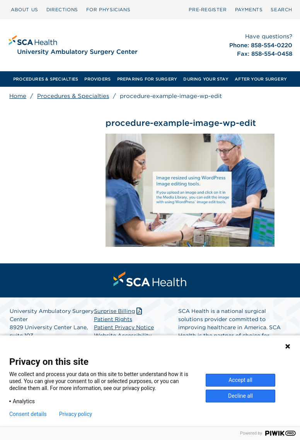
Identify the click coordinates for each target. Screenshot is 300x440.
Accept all (240, 380)
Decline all (240, 396)
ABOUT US (24, 9)
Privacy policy (75, 414)
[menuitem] (24, 9)
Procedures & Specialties (73, 96)
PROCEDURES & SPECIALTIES (45, 79)
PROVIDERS (97, 79)
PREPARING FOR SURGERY (147, 79)
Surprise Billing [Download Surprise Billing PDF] (119, 311)
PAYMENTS (249, 9)
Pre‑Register (208, 9)
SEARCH (281, 9)
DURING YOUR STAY (205, 79)
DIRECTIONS (62, 9)
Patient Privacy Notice (124, 327)
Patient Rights (113, 319)
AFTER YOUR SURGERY (261, 79)
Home (17, 96)
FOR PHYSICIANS (108, 9)
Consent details (28, 414)
